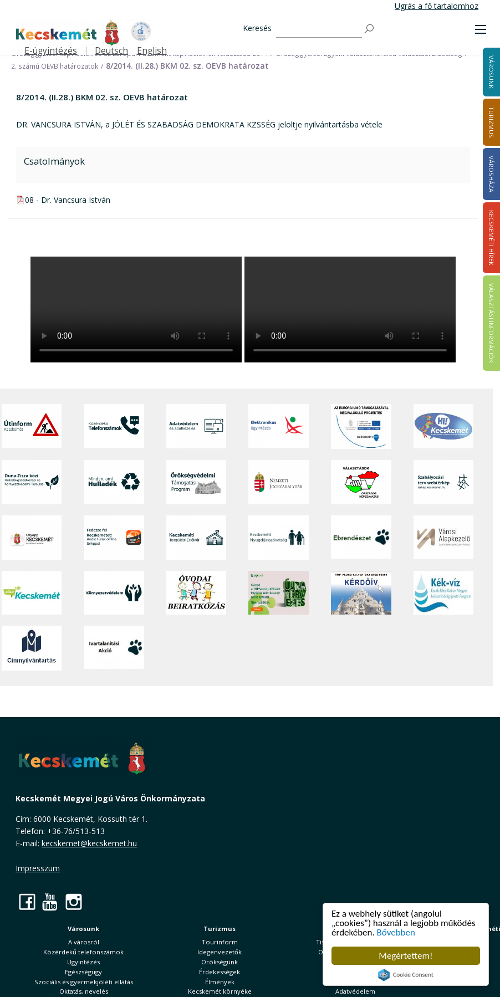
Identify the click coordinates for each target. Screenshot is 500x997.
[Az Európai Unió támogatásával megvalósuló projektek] (361, 426)
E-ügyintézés (50, 51)
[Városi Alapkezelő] (444, 537)
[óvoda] (196, 593)
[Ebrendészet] (361, 537)
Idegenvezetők (219, 952)
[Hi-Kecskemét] (444, 426)
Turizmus (219, 928)
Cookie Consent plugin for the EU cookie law (405, 975)
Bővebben (396, 932)
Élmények (219, 982)
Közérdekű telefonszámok (83, 952)
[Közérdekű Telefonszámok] (114, 426)
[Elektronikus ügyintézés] (278, 426)
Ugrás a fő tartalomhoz (436, 6)
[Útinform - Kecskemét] (32, 426)
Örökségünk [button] (219, 962)
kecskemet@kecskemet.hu (89, 843)
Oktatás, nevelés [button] (83, 991)
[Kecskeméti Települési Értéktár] (196, 537)
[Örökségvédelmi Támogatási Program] (196, 482)
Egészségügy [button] (83, 972)
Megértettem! (406, 956)
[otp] (278, 593)
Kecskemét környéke (220, 991)
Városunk (83, 928)
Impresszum (38, 868)
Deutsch (111, 51)
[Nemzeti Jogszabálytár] (278, 482)
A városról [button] (83, 942)
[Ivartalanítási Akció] (114, 648)
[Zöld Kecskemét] (32, 593)
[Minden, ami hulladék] (114, 482)
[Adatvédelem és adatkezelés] (196, 426)
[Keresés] (319, 29)
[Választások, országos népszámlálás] (361, 482)
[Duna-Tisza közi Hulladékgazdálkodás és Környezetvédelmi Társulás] (32, 482)
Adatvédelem (355, 991)
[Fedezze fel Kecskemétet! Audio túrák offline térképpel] (114, 537)
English (152, 51)
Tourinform (220, 942)
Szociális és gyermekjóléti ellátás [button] (83, 982)
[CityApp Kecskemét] (32, 537)
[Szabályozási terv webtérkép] (444, 482)
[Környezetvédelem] (114, 593)
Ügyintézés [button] (83, 962)
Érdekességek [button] (219, 972)
